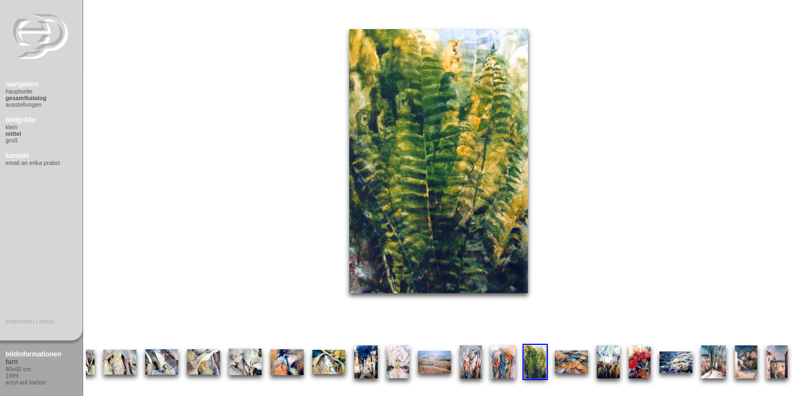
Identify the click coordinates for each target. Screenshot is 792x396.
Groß (12, 140)
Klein (12, 127)
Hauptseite (19, 91)
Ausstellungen (24, 104)
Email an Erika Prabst (33, 163)
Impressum (20, 321)
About (46, 321)
